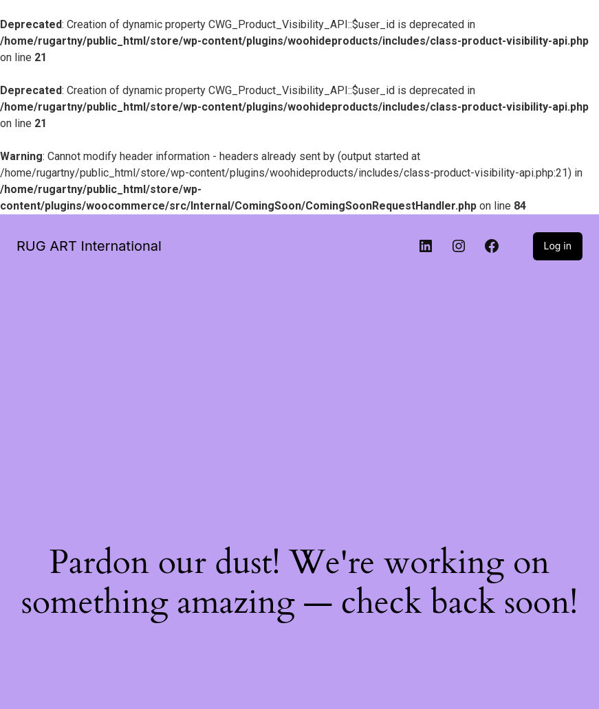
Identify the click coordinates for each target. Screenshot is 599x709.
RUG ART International (89, 246)
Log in (558, 245)
